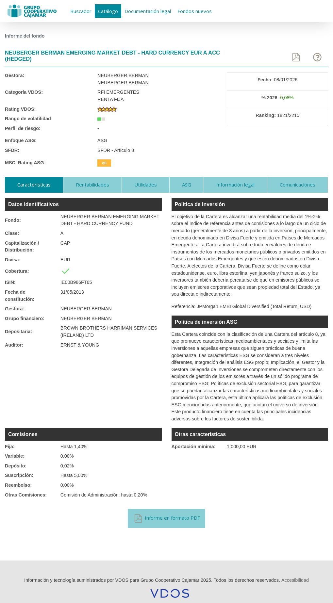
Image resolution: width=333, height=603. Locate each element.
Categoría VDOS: (24, 92)
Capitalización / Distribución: (22, 246)
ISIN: (10, 282)
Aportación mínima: (194, 446)
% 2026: (270, 97)
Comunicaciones (297, 184)
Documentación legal (148, 11)
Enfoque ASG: (21, 140)
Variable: (15, 456)
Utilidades (145, 184)
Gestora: (14, 75)
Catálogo (108, 11)
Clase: (12, 233)
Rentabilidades (92, 184)
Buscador (81, 11)
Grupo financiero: (24, 318)
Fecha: (265, 79)
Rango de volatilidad (28, 118)
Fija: (10, 446)
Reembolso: (18, 485)
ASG (186, 184)
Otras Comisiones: (26, 494)
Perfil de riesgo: (23, 128)
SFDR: (12, 150)
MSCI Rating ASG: (25, 162)
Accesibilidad (295, 580)
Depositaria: (18, 331)
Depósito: (15, 465)
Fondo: (13, 220)
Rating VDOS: (20, 109)
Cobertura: (17, 271)
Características (34, 184)
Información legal (235, 184)
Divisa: (12, 259)
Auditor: (14, 345)
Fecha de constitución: (19, 295)
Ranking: (266, 115)
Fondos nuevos (194, 11)
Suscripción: (19, 475)
